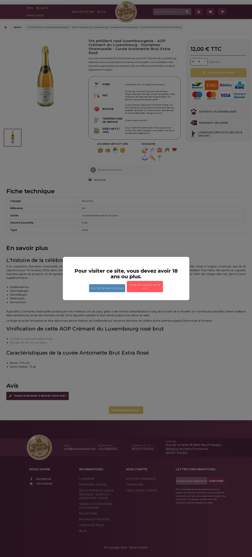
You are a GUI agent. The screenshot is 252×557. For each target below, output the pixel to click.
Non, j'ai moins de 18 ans (145, 286)
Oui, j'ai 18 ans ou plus (107, 288)
